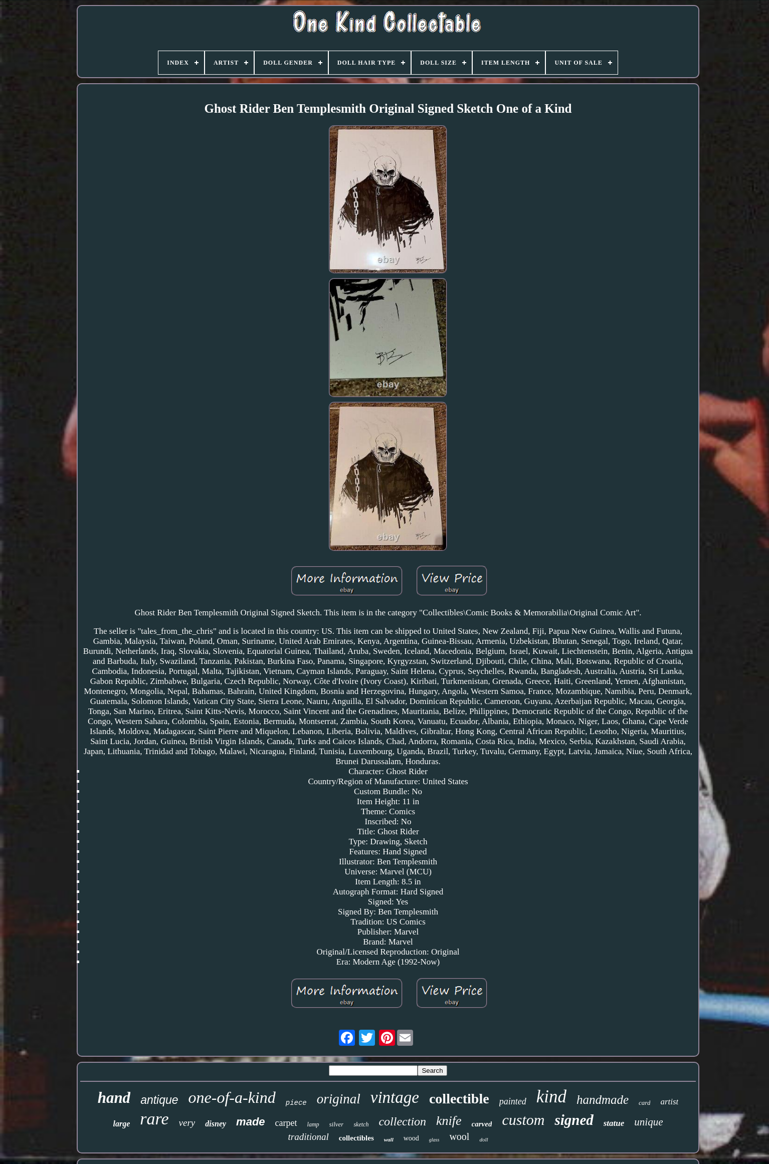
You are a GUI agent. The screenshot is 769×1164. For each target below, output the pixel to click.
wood (411, 1138)
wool (459, 1136)
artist (669, 1101)
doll (483, 1139)
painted (512, 1101)
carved (482, 1124)
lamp (313, 1124)
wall (389, 1139)
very (187, 1122)
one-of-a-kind (232, 1097)
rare (154, 1118)
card (644, 1102)
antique (159, 1099)
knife (449, 1120)
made (250, 1121)
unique (648, 1122)
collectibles (356, 1138)
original (338, 1098)
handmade (602, 1099)
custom (523, 1119)
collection (402, 1121)
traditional (308, 1136)
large (121, 1123)
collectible (459, 1098)
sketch (360, 1124)
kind (551, 1096)
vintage (394, 1097)
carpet (286, 1123)
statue (614, 1123)
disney (215, 1123)
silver (336, 1124)
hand (114, 1097)
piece (296, 1103)
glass (434, 1139)
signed (573, 1120)
